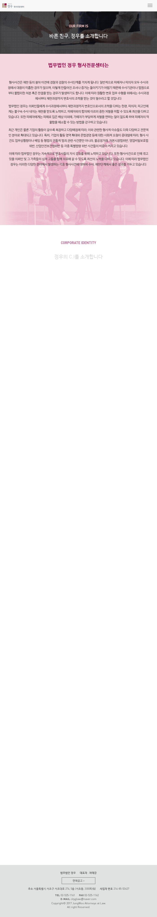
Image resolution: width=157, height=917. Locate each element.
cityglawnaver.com (83, 899)
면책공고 (79, 880)
